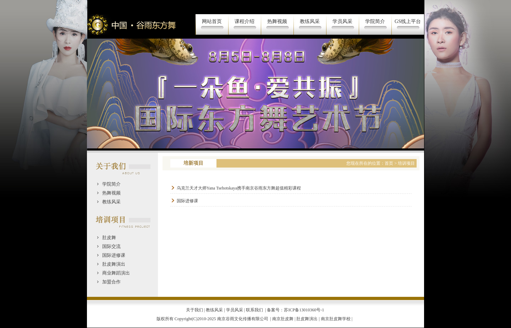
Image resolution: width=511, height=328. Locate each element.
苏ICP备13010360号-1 (304, 309)
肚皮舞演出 (307, 318)
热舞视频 (277, 21)
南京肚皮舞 (282, 318)
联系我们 (254, 309)
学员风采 (342, 21)
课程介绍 (244, 21)
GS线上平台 (408, 21)
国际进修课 (187, 200)
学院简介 (375, 21)
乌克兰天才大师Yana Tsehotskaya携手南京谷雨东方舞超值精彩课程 (239, 188)
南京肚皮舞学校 (336, 318)
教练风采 (310, 21)
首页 (389, 163)
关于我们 (194, 309)
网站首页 (212, 21)
